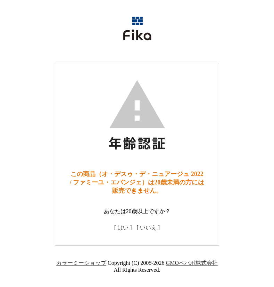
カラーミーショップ (81, 263)
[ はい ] (123, 228)
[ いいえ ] (148, 228)
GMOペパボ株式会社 (192, 263)
